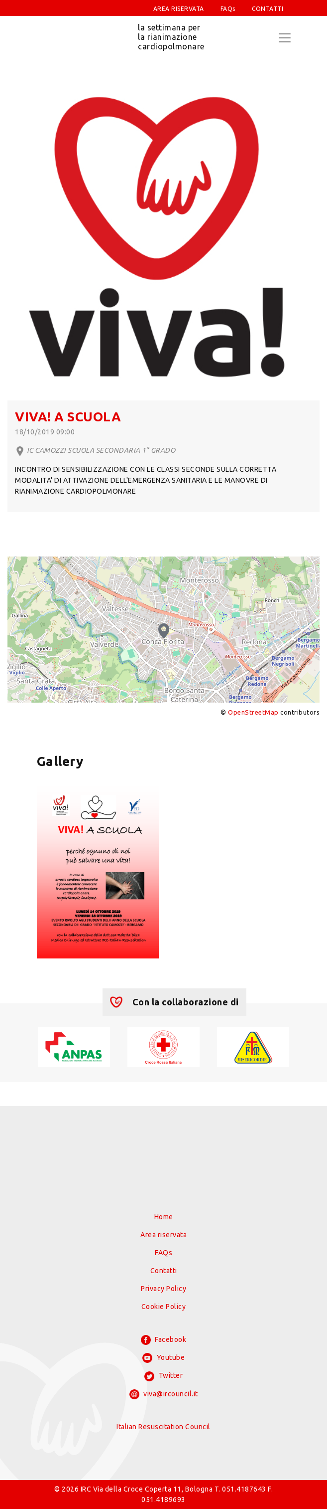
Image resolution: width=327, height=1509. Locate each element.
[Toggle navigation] (284, 37)
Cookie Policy (163, 1307)
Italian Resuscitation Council (163, 1427)
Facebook (164, 1340)
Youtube (163, 1358)
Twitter (163, 1376)
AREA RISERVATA (178, 8)
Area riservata (163, 1235)
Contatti (163, 1271)
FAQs (227, 8)
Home (163, 1217)
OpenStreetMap (253, 712)
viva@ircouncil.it (163, 1394)
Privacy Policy (163, 1289)
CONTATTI (267, 8)
